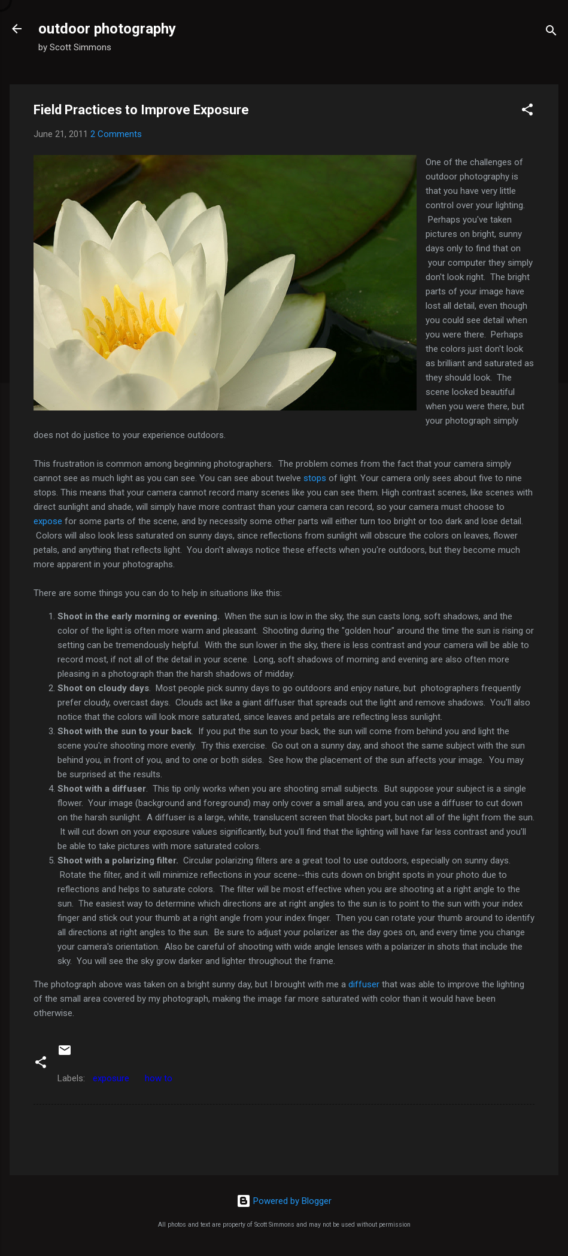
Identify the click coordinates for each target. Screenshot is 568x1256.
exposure (111, 1078)
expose (49, 521)
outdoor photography (107, 28)
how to (158, 1078)
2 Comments (116, 134)
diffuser (363, 984)
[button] (527, 111)
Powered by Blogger (284, 1201)
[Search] (551, 32)
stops (314, 478)
